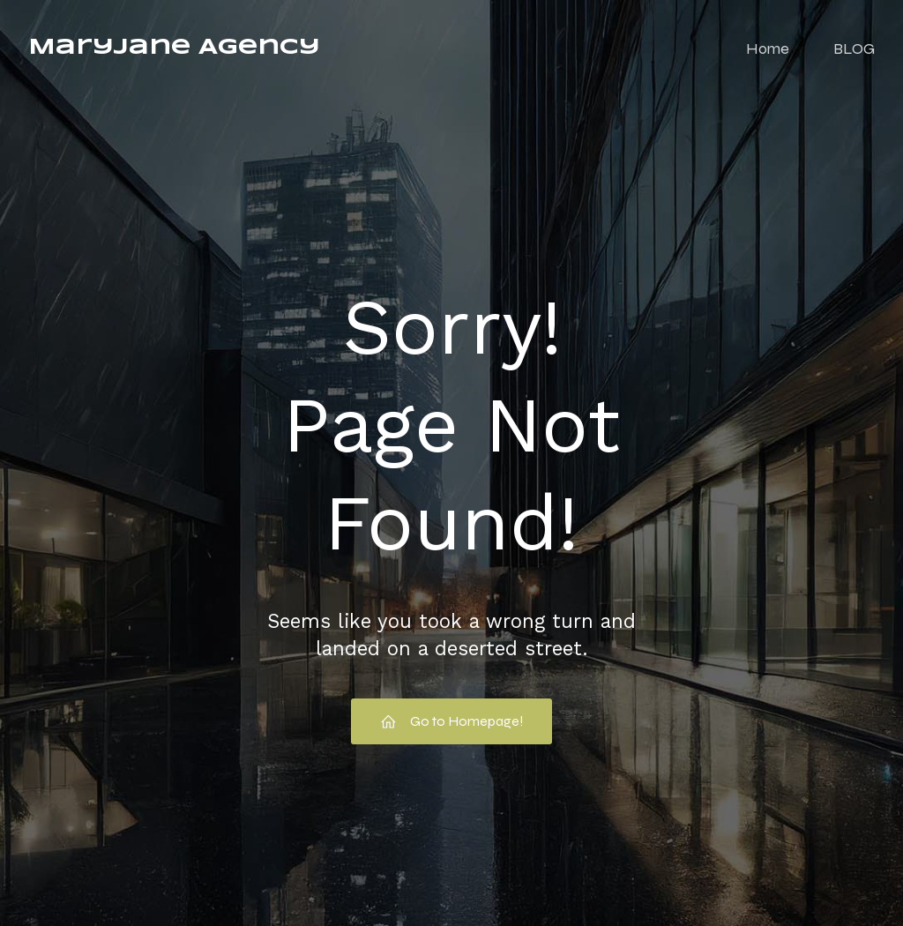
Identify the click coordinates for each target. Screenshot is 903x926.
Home (767, 48)
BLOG (854, 48)
